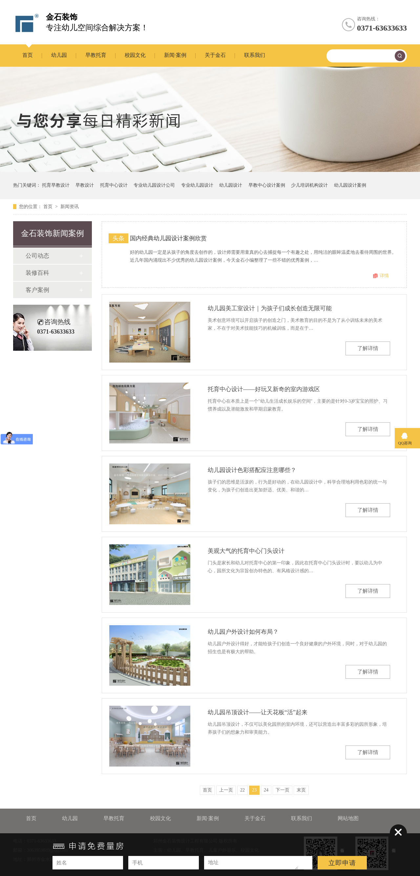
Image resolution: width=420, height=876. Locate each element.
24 (266, 790)
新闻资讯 (69, 206)
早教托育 (95, 55)
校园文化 (135, 55)
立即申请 (342, 862)
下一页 (282, 790)
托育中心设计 (114, 185)
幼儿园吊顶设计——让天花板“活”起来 (257, 712)
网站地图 (348, 818)
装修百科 (37, 273)
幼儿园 (59, 55)
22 (242, 790)
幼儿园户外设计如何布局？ (243, 631)
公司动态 (37, 255)
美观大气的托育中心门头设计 (246, 551)
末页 (301, 790)
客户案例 (37, 290)
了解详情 (367, 348)
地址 (213, 862)
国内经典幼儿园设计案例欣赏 (168, 238)
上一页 (226, 790)
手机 (137, 862)
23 (254, 790)
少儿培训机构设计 (309, 185)
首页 (27, 55)
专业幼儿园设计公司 (154, 185)
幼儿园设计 (230, 185)
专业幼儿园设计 (197, 185)
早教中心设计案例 (266, 185)
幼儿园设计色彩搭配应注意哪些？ (252, 470)
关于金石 (215, 55)
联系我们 (254, 55)
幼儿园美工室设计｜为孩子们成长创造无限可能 (270, 308)
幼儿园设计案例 (350, 185)
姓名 (61, 862)
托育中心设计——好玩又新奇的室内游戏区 (264, 389)
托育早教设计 (56, 185)
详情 (384, 275)
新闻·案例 (175, 55)
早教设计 (84, 185)
